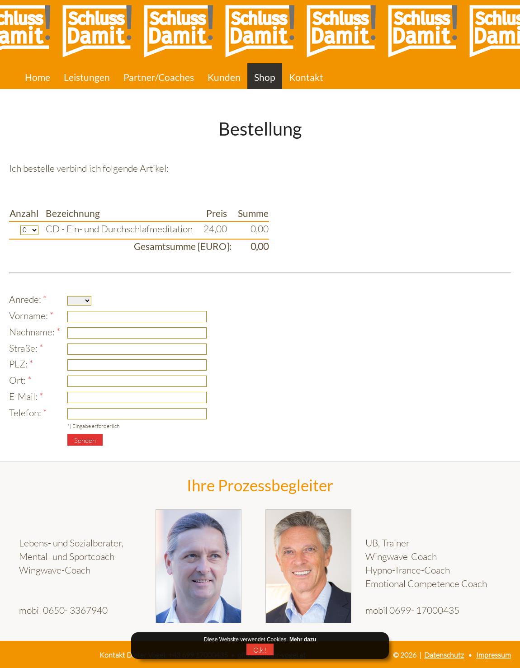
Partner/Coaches (158, 77)
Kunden (224, 77)
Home (37, 77)
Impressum (493, 654)
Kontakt (306, 77)
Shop (264, 77)
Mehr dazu (302, 639)
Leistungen (87, 77)
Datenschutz (444, 654)
